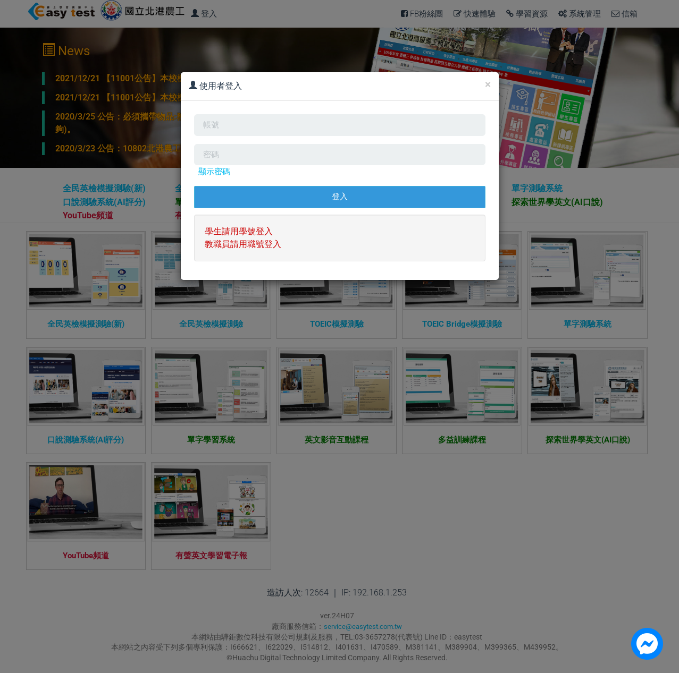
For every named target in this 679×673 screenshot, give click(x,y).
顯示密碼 (215, 177)
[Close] (488, 84)
